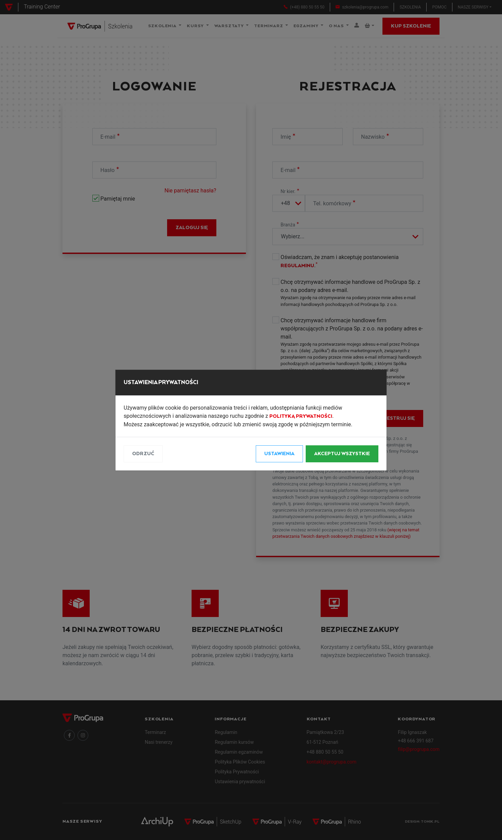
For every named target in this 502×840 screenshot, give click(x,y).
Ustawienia (279, 454)
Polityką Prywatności (300, 416)
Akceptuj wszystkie (342, 454)
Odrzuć (143, 454)
